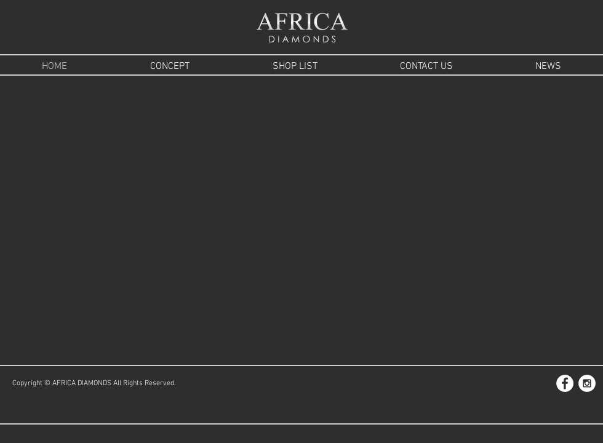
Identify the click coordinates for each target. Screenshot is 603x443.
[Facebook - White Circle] (564, 383)
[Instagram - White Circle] (587, 383)
